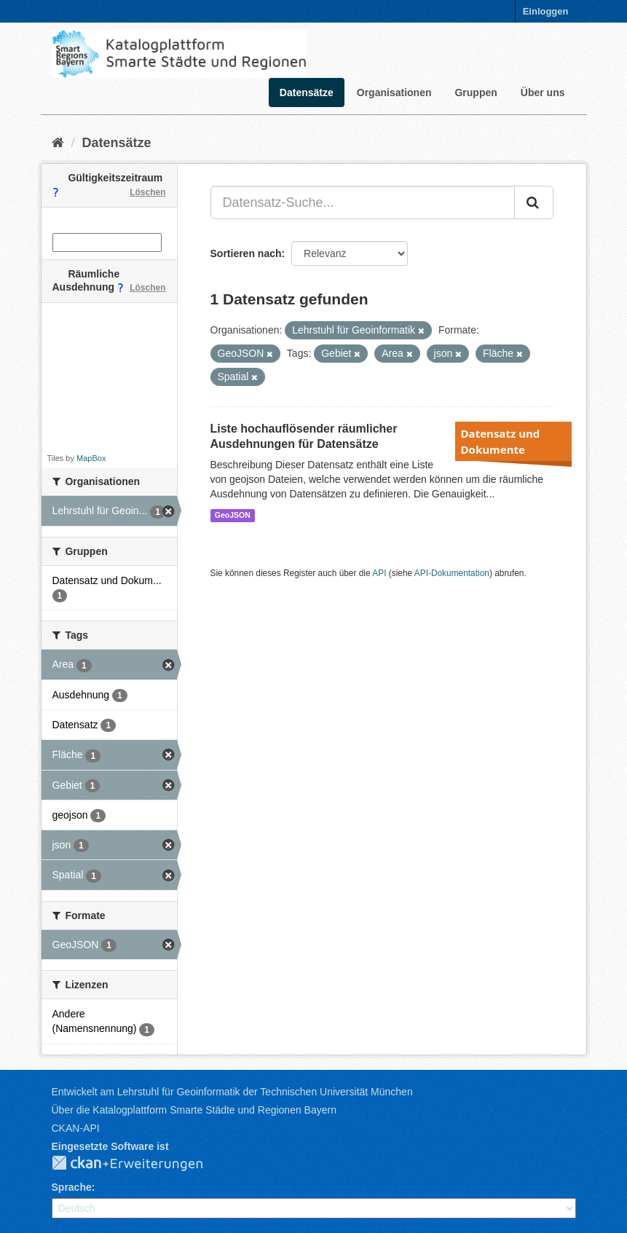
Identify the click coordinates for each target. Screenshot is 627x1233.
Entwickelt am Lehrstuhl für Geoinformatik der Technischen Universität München (232, 1092)
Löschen (147, 192)
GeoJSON (233, 515)
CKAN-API (76, 1128)
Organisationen (394, 92)
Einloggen (546, 11)
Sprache (72, 1187)
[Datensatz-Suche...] (362, 202)
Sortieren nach (246, 253)
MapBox (91, 458)
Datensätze (307, 92)
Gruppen (475, 92)
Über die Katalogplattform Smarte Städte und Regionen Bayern (194, 1110)
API (379, 573)
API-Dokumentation (451, 573)
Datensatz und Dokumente (500, 441)
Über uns (543, 92)
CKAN (139, 1164)
